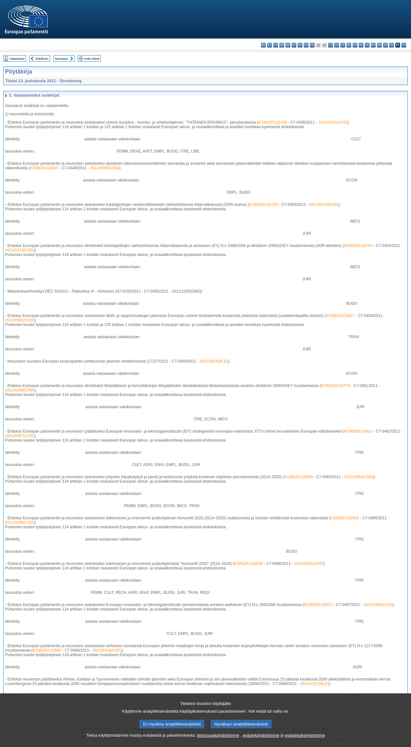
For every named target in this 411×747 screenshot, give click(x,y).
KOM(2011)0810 (344, 518)
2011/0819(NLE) (214, 361)
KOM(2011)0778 (335, 385)
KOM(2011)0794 (263, 204)
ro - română (379, 45)
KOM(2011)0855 (46, 650)
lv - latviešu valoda (336, 45)
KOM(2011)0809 (248, 563)
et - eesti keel (294, 45)
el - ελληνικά (300, 45)
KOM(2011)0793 (358, 245)
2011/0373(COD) (19, 250)
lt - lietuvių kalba (342, 45)
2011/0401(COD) (308, 563)
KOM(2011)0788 (272, 122)
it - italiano (330, 45)
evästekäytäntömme (261, 742)
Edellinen (42, 58)
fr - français (312, 45)
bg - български (263, 45)
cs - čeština (275, 45)
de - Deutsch (287, 45)
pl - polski (367, 45)
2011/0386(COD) (104, 168)
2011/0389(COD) (19, 390)
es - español (269, 45)
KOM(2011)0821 (44, 168)
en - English (306, 45)
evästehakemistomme (305, 742)
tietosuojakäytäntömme (218, 742)
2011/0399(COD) (19, 522)
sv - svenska (403, 45)
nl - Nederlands (361, 45)
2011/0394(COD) (358, 477)
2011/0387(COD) (19, 436)
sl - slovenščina (391, 45)
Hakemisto (17, 58)
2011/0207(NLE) (314, 683)
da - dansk (281, 45)
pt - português (373, 45)
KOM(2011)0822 (358, 431)
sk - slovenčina (385, 45)
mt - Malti (355, 45)
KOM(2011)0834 (298, 477)
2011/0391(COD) (19, 320)
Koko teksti (92, 58)
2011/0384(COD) (378, 604)
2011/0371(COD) (332, 122)
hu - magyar (348, 45)
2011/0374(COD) (323, 204)
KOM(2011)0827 (340, 315)
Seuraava (61, 58)
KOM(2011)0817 (318, 604)
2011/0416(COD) (107, 650)
